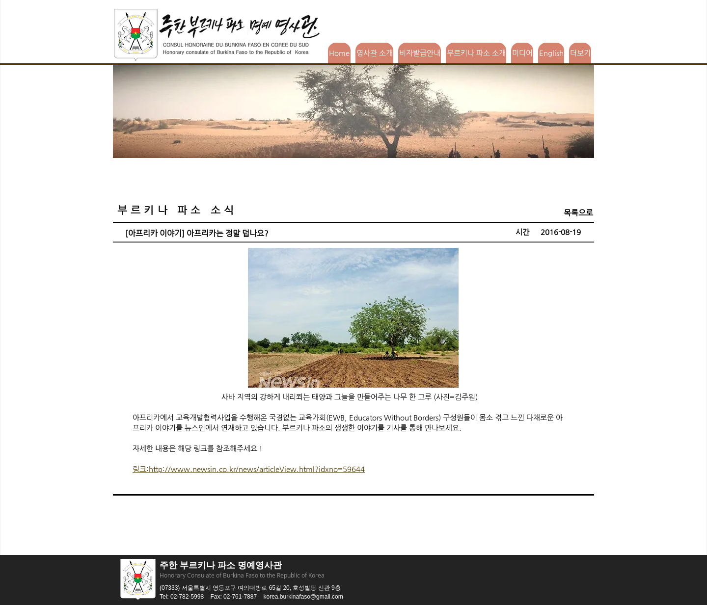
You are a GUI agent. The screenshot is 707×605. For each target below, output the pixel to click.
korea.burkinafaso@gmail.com (303, 596)
